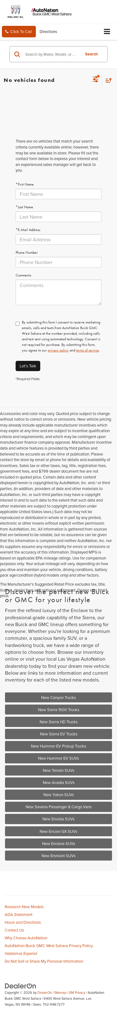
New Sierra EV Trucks (58, 734)
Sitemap (60, 992)
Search (91, 54)
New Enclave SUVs (58, 843)
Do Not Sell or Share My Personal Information (44, 961)
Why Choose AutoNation (26, 938)
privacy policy (58, 350)
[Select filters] (96, 80)
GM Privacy (77, 992)
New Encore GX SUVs (58, 831)
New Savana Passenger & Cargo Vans (59, 806)
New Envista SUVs (58, 819)
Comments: (24, 275)
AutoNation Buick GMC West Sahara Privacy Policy (49, 945)
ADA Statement (18, 914)
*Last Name (24, 207)
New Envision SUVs (58, 855)
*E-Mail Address (28, 230)
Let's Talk (28, 366)
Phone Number (27, 252)
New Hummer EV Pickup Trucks (58, 746)
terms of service (87, 350)
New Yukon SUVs (58, 794)
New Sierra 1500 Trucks (58, 709)
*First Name (25, 184)
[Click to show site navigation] (107, 32)
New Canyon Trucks (58, 697)
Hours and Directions (23, 922)
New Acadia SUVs (59, 782)
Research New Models (24, 906)
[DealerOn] (21, 985)
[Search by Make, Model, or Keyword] (52, 54)
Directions (48, 31)
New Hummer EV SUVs (58, 758)
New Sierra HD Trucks (59, 721)
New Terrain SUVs (58, 770)
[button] (19, 31)
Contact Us (14, 930)
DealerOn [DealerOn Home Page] (44, 992)
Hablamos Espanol (21, 953)
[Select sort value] (107, 80)
